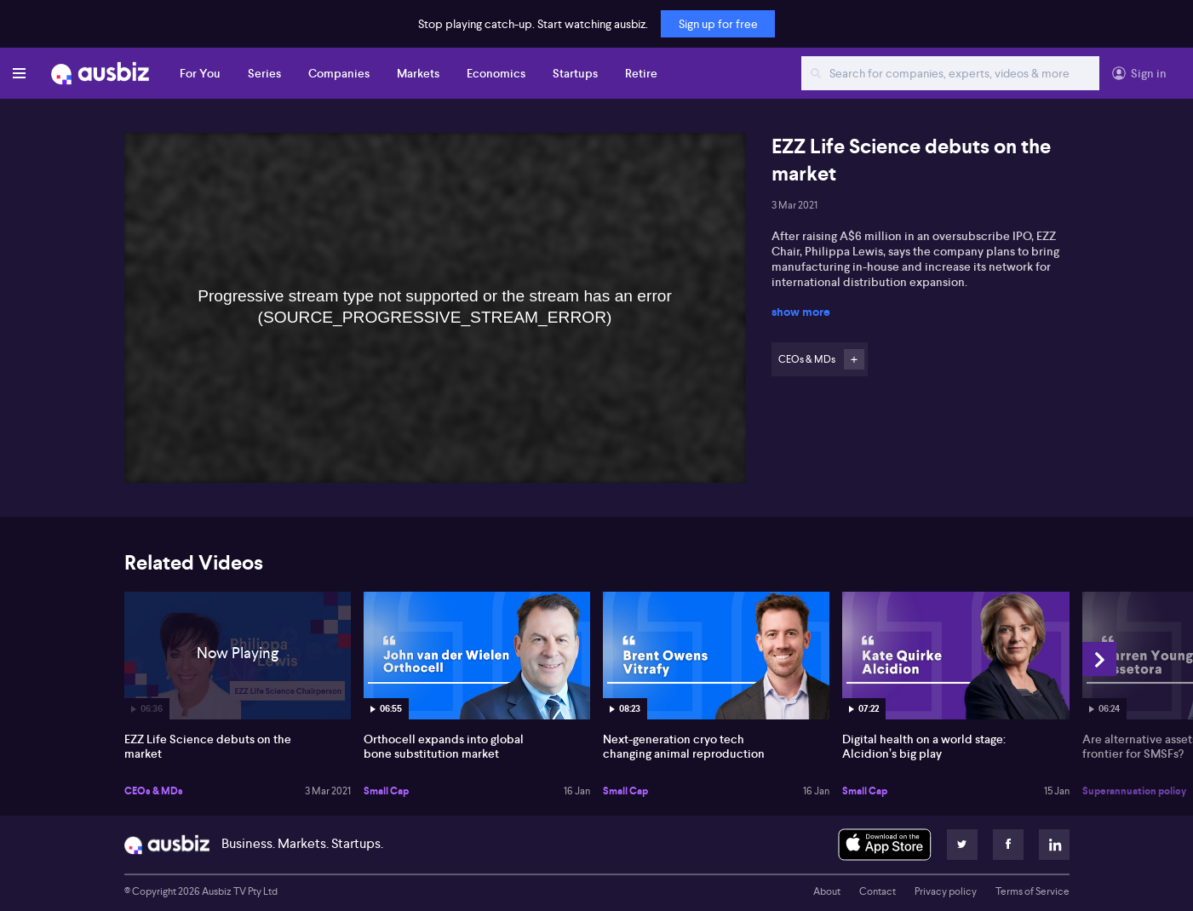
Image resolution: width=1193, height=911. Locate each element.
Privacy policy (946, 891)
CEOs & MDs (153, 791)
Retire (641, 73)
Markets (418, 73)
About (826, 891)
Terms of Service (1032, 891)
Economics (496, 73)
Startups (575, 73)
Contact (877, 891)
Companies (339, 73)
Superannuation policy (1134, 791)
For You (200, 73)
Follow (854, 359)
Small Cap (386, 791)
